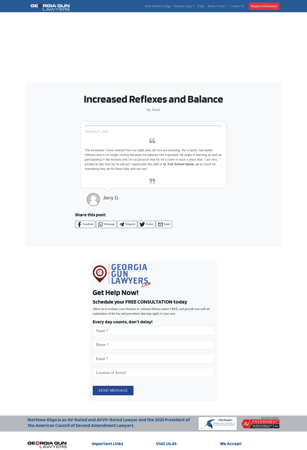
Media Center (216, 6)
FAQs (201, 6)
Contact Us (237, 6)
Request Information (264, 6)
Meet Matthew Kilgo (158, 6)
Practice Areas (183, 6)
